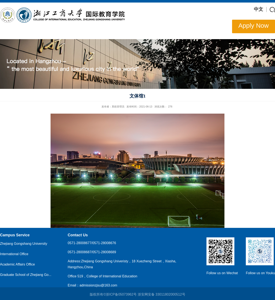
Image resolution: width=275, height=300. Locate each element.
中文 (258, 9)
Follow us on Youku (260, 273)
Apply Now (253, 25)
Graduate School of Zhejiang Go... (25, 275)
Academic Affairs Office (17, 264)
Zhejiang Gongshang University (23, 243)
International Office (14, 254)
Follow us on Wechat (222, 273)
